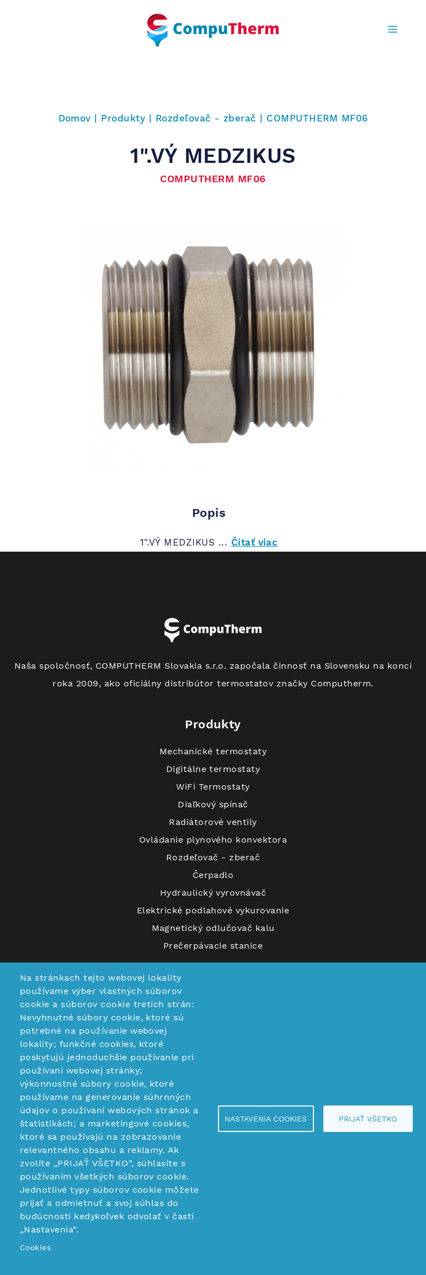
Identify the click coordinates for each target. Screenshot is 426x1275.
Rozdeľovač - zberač (206, 118)
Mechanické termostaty (213, 751)
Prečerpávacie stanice (213, 945)
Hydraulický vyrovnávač (213, 892)
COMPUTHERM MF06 (317, 118)
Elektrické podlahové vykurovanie (213, 910)
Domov (74, 118)
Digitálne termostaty (213, 769)
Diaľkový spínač (213, 804)
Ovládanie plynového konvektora (213, 839)
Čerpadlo (213, 875)
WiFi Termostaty (212, 786)
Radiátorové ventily (213, 822)
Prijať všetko (368, 1118)
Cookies (35, 1247)
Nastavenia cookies (266, 1118)
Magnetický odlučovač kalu (213, 928)
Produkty (123, 118)
